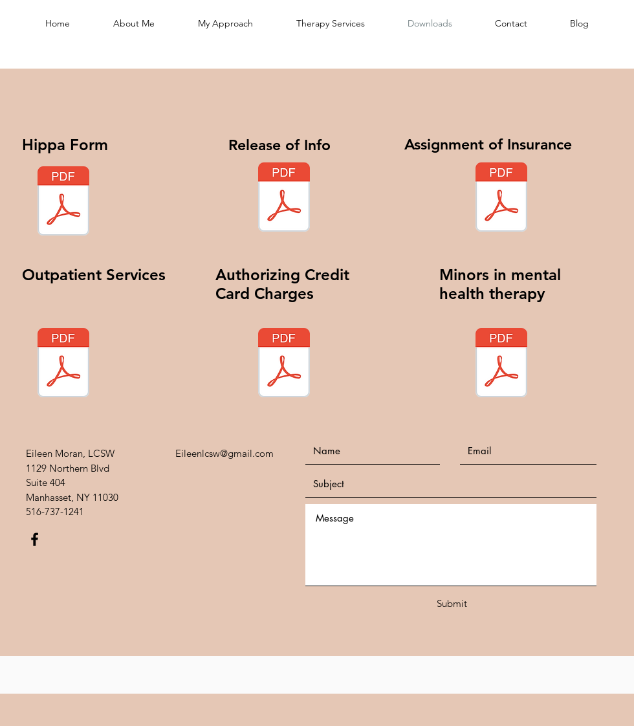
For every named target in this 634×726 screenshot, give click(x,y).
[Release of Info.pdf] (284, 198)
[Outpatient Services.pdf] (63, 364)
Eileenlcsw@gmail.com (224, 453)
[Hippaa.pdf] (63, 202)
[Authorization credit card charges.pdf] (284, 364)
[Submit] (451, 603)
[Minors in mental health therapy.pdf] (501, 364)
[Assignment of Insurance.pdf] (501, 198)
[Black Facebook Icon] (34, 539)
